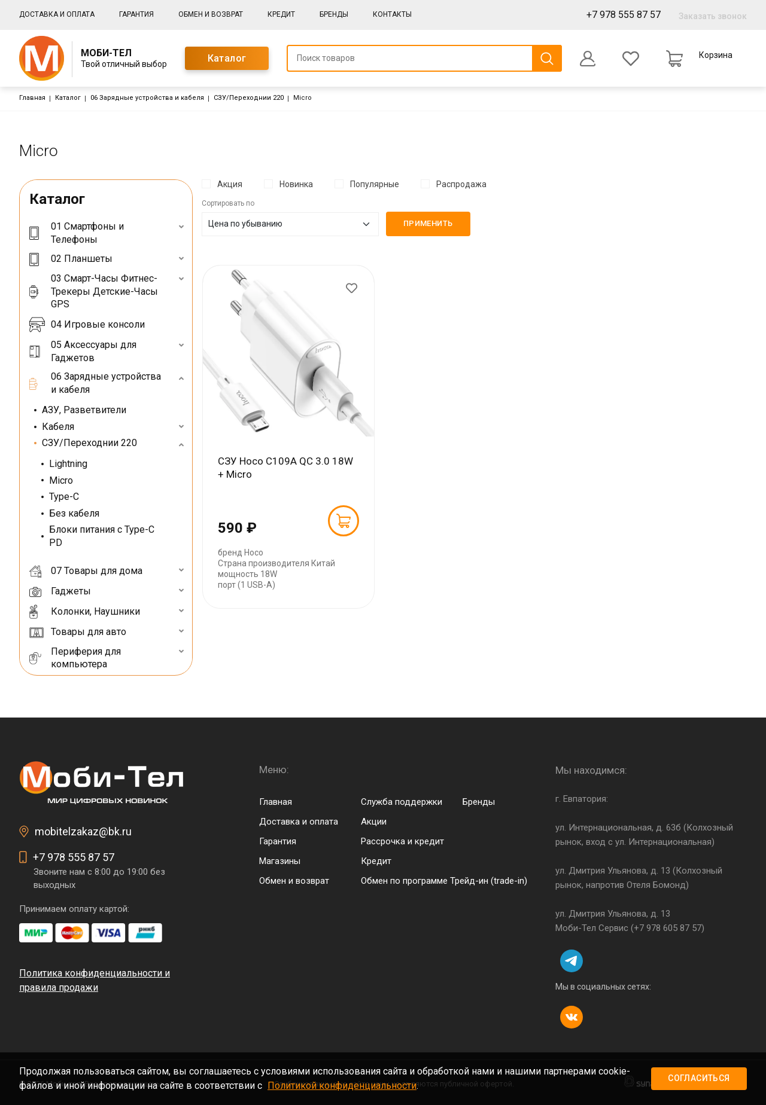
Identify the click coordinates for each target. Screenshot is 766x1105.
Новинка (296, 184)
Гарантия (136, 14)
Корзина (715, 55)
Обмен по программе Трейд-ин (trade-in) (444, 880)
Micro (61, 480)
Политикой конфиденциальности (342, 1085)
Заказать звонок (713, 16)
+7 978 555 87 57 (623, 14)
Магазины (279, 861)
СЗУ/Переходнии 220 (249, 98)
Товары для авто (77, 632)
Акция (229, 184)
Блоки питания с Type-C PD (101, 536)
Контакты (392, 14)
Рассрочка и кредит (402, 841)
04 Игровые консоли (87, 324)
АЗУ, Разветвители (84, 410)
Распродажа (461, 184)
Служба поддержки (401, 801)
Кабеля (58, 426)
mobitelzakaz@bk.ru (83, 831)
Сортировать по (228, 203)
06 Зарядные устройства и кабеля (147, 98)
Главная (32, 98)
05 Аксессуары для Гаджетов (82, 351)
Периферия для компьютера (75, 658)
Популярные (374, 184)
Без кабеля (74, 513)
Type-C (64, 496)
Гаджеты (60, 591)
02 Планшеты (71, 258)
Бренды (334, 14)
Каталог (227, 58)
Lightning (68, 463)
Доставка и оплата (57, 14)
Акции (374, 821)
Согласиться (698, 1078)
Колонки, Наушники (84, 612)
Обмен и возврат (210, 14)
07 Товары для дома (85, 571)
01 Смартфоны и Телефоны (76, 233)
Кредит (281, 14)
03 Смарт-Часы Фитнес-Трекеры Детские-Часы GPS (93, 291)
